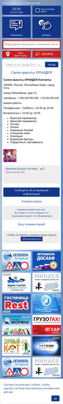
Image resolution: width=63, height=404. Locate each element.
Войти (44, 11)
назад (51, 64)
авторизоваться (31, 238)
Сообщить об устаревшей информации (31, 192)
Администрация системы (33, 3)
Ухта (20, 53)
